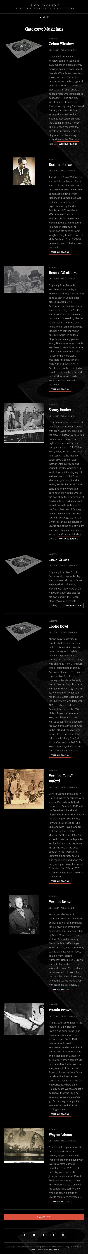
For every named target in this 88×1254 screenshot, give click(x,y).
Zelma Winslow (61, 43)
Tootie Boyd (58, 626)
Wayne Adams (60, 1134)
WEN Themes (54, 1249)
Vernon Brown (60, 901)
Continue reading (69, 144)
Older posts (45, 1217)
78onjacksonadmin (69, 50)
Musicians (53, 38)
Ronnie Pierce (60, 164)
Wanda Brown (60, 1009)
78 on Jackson (44, 5)
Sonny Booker (60, 409)
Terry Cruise (59, 559)
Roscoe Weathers (63, 272)
